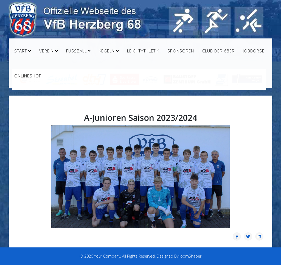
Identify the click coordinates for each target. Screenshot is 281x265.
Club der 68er (218, 51)
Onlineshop (28, 76)
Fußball (76, 51)
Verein (46, 51)
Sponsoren (180, 51)
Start (20, 51)
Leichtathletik (143, 51)
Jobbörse (254, 51)
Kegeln (107, 51)
